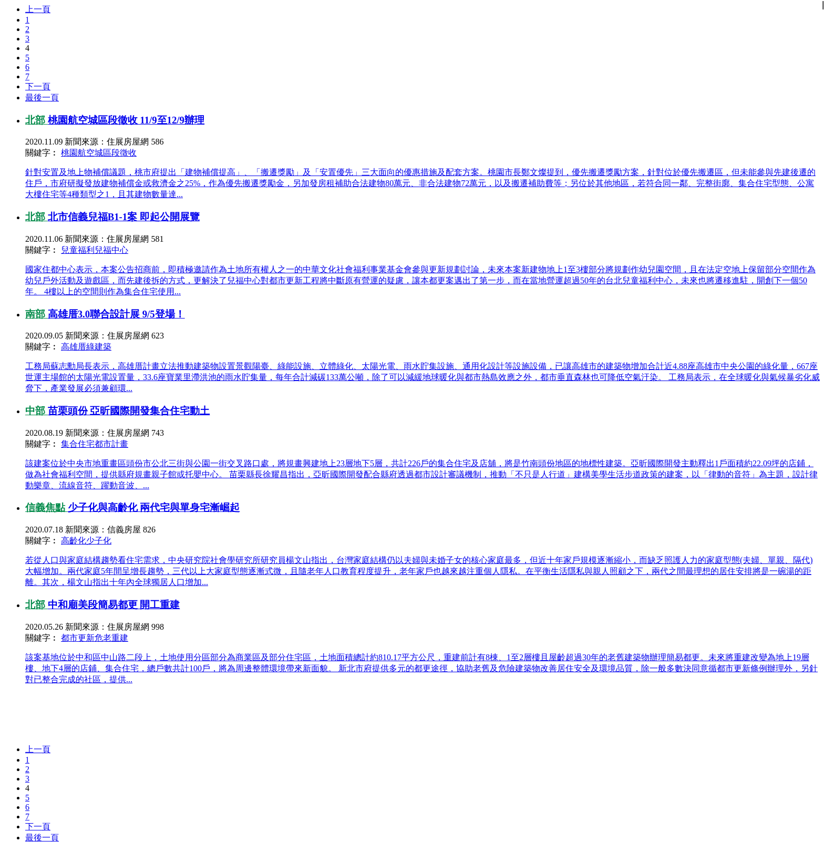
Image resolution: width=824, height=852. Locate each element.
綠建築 (98, 346)
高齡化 (73, 540)
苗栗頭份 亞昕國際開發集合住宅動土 (129, 410)
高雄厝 (73, 346)
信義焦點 (46, 507)
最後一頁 (42, 97)
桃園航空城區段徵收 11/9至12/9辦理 (126, 120)
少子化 (98, 540)
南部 (36, 314)
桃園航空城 (82, 152)
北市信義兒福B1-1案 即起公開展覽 (124, 216)
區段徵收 (120, 152)
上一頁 (37, 9)
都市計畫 (111, 443)
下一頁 (37, 86)
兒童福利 (78, 249)
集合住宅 (78, 443)
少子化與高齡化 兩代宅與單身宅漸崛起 (154, 507)
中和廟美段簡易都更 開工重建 (114, 604)
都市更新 (78, 637)
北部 (36, 120)
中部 (36, 410)
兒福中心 (111, 249)
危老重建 (111, 637)
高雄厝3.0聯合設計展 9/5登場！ (116, 314)
